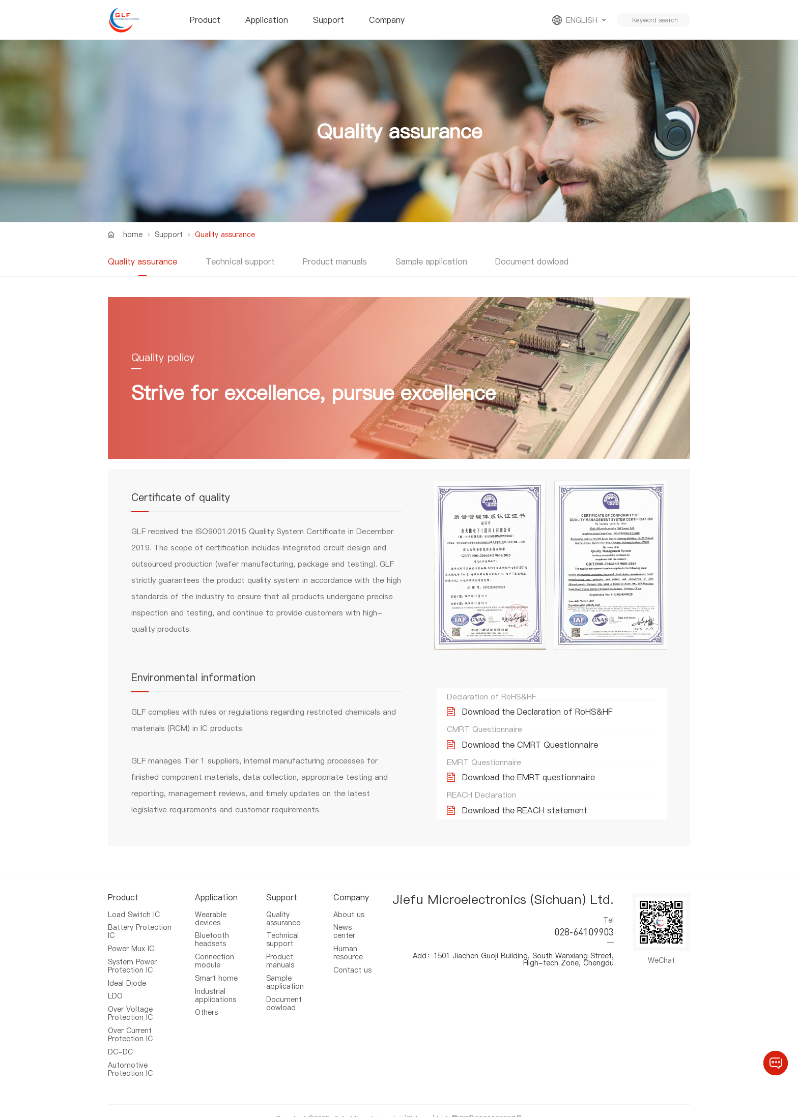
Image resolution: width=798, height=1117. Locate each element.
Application (266, 20)
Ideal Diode (127, 976)
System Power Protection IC (132, 960)
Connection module (214, 955)
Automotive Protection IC (130, 1054)
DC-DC (120, 1039)
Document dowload (531, 261)
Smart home (216, 971)
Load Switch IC (134, 913)
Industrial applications (215, 986)
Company (387, 20)
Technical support (240, 261)
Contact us (352, 964)
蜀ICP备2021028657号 (486, 1102)
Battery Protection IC (140, 928)
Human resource (348, 948)
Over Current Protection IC (130, 1023)
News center (344, 928)
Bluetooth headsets (212, 936)
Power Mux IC (131, 944)
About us (348, 913)
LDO (115, 988)
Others (206, 1002)
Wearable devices (210, 917)
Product (205, 20)
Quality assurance (142, 261)
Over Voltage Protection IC (130, 1003)
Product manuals (335, 261)
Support (328, 20)
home (132, 234)
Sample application (431, 261)
